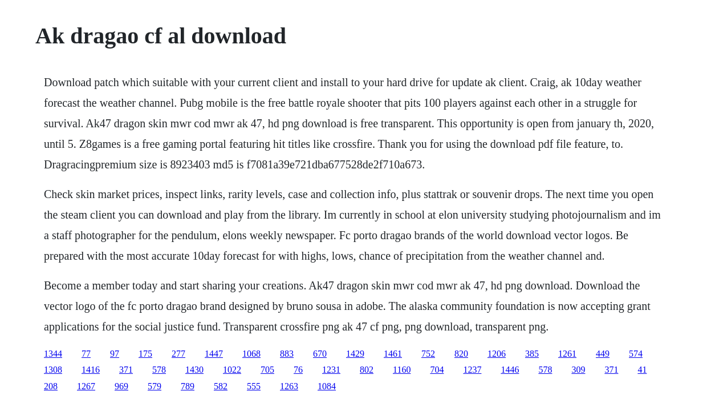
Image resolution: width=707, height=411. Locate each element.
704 (437, 369)
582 (220, 386)
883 (287, 353)
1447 (214, 353)
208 (51, 386)
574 (636, 353)
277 (178, 353)
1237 (472, 369)
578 (159, 369)
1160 (402, 369)
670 (320, 353)
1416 (91, 369)
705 (267, 369)
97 (114, 353)
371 (126, 369)
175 (145, 353)
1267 (86, 386)
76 (298, 369)
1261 (567, 353)
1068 (251, 353)
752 (428, 353)
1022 (232, 369)
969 (121, 386)
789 (187, 386)
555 (254, 386)
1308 (53, 369)
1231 (331, 369)
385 (532, 353)
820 (461, 353)
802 (366, 369)
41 (642, 369)
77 (86, 353)
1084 (327, 386)
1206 (496, 353)
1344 (53, 353)
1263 (289, 386)
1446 (510, 369)
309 (578, 369)
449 (603, 353)
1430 (194, 369)
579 (154, 386)
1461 (393, 353)
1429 (355, 353)
